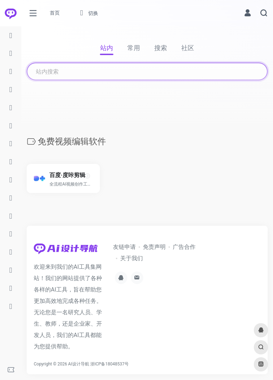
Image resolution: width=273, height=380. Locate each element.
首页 (55, 13)
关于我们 (131, 258)
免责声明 (154, 246)
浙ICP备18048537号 (109, 364)
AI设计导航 (78, 364)
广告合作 (184, 246)
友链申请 (124, 246)
